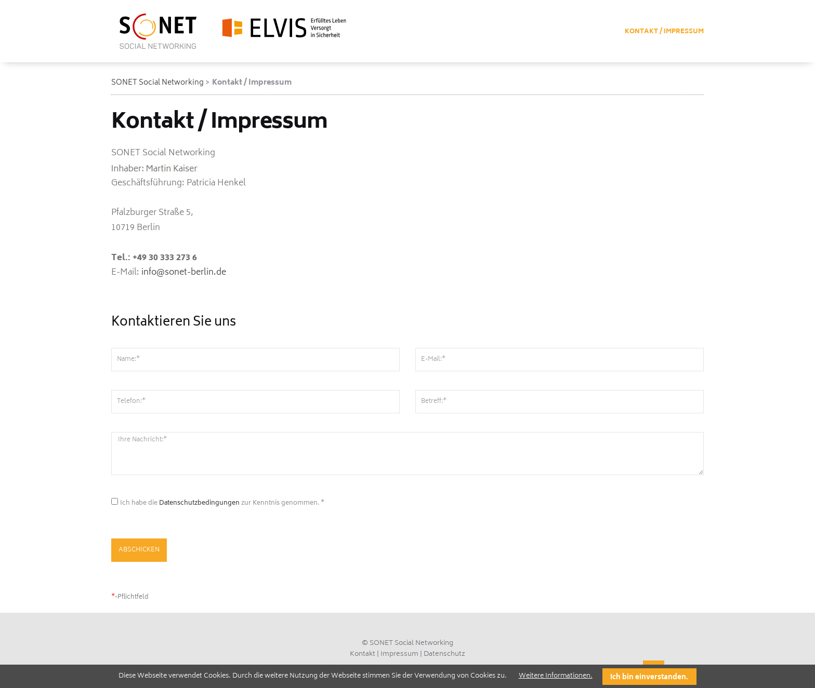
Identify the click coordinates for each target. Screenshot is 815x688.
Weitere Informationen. (556, 676)
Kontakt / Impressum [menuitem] (664, 31)
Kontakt (362, 654)
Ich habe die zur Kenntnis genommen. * (222, 503)
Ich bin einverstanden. (649, 677)
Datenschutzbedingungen (199, 503)
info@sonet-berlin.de (183, 272)
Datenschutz (444, 654)
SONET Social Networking (157, 82)
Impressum (399, 654)
